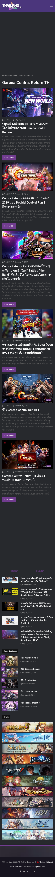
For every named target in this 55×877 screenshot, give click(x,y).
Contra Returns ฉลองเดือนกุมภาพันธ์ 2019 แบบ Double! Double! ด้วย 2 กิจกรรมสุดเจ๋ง (25, 202)
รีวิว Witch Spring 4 (29, 658)
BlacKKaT (7, 120)
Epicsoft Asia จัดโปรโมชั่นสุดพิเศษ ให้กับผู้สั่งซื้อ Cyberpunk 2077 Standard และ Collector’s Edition (36, 592)
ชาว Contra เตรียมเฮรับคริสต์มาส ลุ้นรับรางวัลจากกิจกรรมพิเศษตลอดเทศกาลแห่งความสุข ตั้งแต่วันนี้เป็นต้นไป (27, 349)
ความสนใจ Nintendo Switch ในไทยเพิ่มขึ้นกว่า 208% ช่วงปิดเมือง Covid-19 (37, 620)
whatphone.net (38, 867)
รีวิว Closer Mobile (29, 691)
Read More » (9, 158)
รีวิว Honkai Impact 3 (30, 703)
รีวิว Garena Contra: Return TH (22, 410)
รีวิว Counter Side (29, 680)
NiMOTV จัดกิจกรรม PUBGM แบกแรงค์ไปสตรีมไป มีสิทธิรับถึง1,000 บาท (36, 606)
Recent (14, 571)
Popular (40, 571)
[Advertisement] (27, 44)
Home (6, 76)
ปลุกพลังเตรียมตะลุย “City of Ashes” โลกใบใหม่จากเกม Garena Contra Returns (25, 128)
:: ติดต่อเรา (19, 867)
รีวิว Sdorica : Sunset (30, 669)
